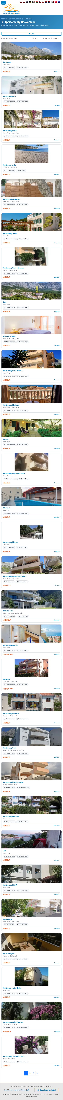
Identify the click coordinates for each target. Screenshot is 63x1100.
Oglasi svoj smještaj (46, 1090)
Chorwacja (4, 19)
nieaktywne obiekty (8, 1094)
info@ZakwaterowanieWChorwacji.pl (16, 1090)
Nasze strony (18, 1094)
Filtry (31, 34)
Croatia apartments (28, 1094)
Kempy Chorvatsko (40, 1094)
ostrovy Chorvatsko (31, 1096)
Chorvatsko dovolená (53, 1094)
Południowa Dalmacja (16, 19)
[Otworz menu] (3, 3)
